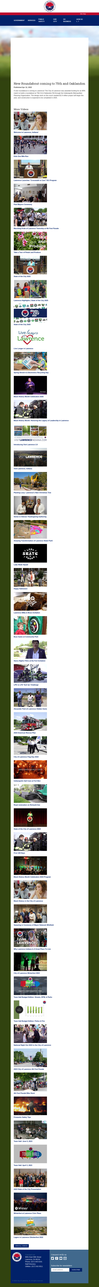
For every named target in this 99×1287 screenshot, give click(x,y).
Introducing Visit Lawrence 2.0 (26, 444)
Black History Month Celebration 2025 (29, 396)
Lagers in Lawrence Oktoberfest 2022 (28, 1237)
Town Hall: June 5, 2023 (23, 1141)
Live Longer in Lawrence (23, 348)
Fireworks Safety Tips (22, 1117)
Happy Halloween (20, 589)
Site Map (83, 14)
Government (19, 20)
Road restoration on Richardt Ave (27, 805)
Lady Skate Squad (21, 565)
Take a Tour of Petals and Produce (27, 252)
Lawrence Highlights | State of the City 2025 (31, 300)
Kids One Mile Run (21, 156)
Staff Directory (30, 1264)
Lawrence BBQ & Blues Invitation (27, 613)
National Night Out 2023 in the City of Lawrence (32, 1045)
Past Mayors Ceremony (23, 204)
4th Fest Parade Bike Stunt (24, 1093)
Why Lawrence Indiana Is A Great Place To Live (32, 949)
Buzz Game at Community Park (26, 637)
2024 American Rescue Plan (25, 733)
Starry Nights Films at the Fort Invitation (29, 661)
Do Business (67, 20)
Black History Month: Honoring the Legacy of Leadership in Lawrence (41, 420)
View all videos (21, 1246)
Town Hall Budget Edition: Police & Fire (29, 1021)
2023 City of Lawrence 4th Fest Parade (29, 1069)
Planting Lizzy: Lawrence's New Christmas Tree (32, 493)
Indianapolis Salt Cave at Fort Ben (27, 781)
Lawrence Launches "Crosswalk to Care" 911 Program (35, 180)
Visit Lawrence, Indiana (23, 469)
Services (31, 20)
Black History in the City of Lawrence (28, 901)
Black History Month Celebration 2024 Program (32, 877)
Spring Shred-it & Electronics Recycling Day (31, 372)
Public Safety (41, 20)
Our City (55, 20)
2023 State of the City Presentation (27, 1189)
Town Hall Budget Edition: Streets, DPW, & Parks (33, 997)
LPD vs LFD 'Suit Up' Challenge (26, 685)
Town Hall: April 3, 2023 (23, 1165)
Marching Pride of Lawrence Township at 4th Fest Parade (36, 228)
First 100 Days (19, 853)
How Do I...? (79, 20)
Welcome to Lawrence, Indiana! (26, 132)
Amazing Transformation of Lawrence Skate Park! (33, 541)
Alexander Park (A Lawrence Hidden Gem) (30, 709)
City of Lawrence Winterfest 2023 (27, 973)
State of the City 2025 (22, 276)
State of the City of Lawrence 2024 (27, 829)
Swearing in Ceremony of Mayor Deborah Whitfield (34, 925)
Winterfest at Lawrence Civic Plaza (27, 1213)
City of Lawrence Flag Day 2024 (26, 757)
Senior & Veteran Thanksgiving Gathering (30, 517)
